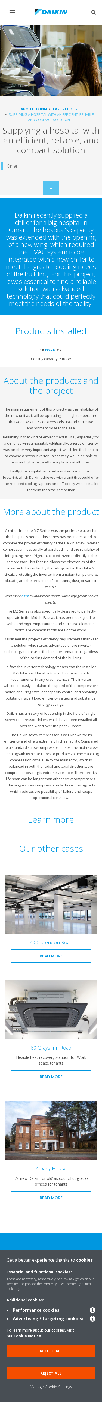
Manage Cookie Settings (51, 1386)
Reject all (51, 1373)
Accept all (51, 1350)
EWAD (50, 349)
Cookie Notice (27, 1335)
